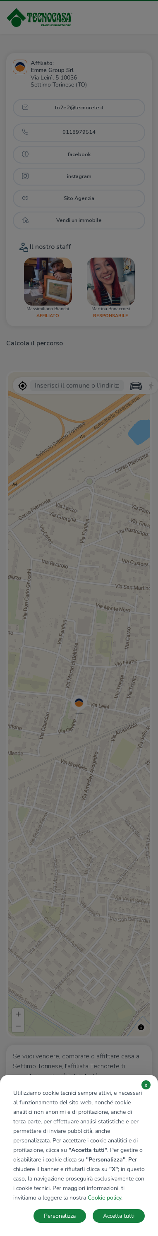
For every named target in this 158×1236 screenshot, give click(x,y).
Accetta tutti (118, 1216)
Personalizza (60, 1216)
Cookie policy (104, 1198)
